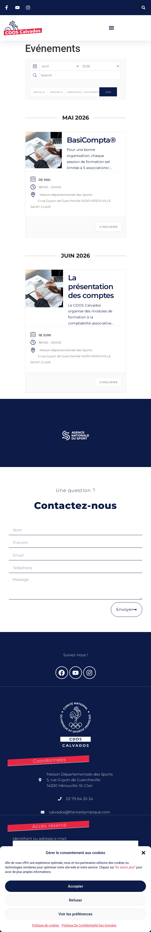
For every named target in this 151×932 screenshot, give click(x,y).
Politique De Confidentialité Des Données (89, 925)
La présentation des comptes (91, 286)
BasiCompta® (91, 139)
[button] (143, 852)
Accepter (75, 886)
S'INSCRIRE (109, 227)
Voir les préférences (76, 914)
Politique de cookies (45, 925)
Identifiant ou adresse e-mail (39, 838)
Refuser (75, 900)
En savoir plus (125, 867)
